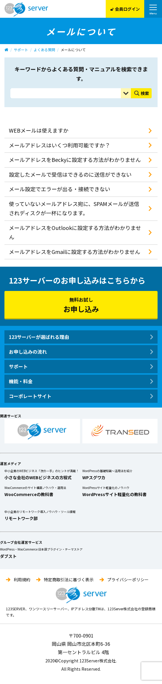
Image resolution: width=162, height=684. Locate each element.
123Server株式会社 (26, 9)
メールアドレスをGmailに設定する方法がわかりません (74, 251)
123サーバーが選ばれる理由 (39, 336)
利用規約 (22, 579)
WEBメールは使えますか (38, 130)
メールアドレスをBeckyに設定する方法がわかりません (75, 159)
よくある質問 (44, 49)
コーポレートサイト (30, 396)
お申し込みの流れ (28, 351)
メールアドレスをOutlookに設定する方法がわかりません (75, 232)
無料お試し (81, 305)
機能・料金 (21, 381)
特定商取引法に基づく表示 (69, 579)
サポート (21, 49)
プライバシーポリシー (128, 579)
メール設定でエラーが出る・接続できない (59, 189)
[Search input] (67, 93)
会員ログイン (125, 9)
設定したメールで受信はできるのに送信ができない (70, 174)
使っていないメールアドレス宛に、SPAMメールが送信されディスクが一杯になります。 (74, 208)
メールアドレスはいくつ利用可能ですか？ (59, 145)
